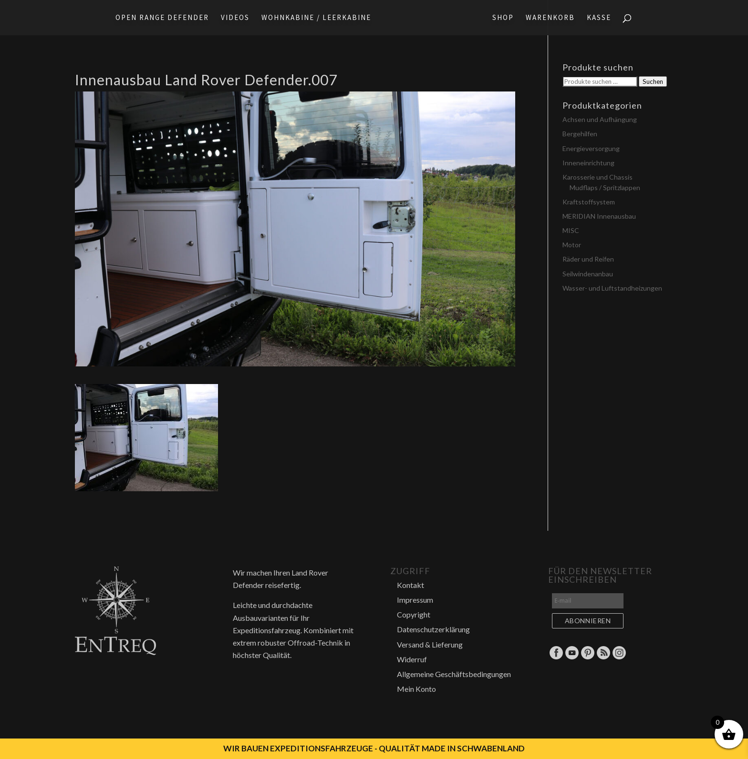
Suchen (653, 81)
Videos (232, 18)
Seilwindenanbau (587, 274)
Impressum (415, 599)
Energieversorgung (591, 148)
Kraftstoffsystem (588, 202)
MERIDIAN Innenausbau (599, 216)
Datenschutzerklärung (433, 629)
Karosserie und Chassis (597, 177)
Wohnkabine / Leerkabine (313, 18)
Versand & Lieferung (430, 644)
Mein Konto (416, 688)
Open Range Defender (159, 18)
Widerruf (412, 659)
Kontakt (410, 584)
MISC (570, 230)
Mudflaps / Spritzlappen (605, 187)
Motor (571, 245)
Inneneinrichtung (588, 163)
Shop (506, 18)
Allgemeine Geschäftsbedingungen (454, 673)
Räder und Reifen (588, 259)
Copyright (413, 614)
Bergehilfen (579, 134)
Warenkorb (553, 18)
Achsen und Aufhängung (599, 119)
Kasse (602, 18)
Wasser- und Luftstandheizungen (612, 288)
